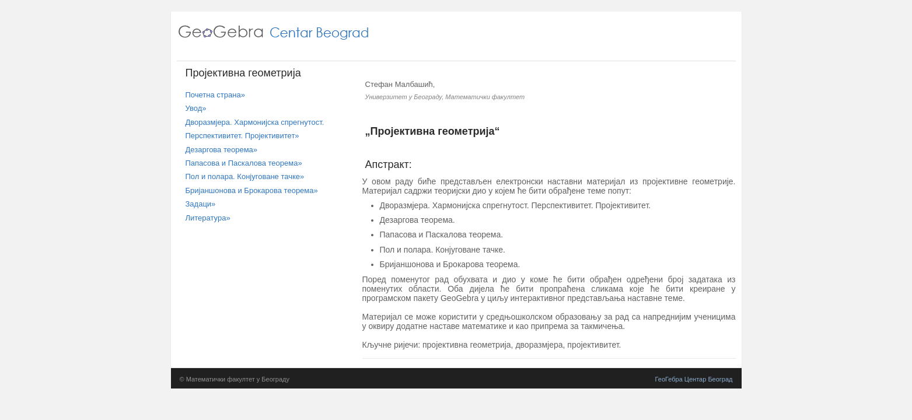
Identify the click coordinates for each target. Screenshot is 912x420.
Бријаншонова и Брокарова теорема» (252, 190)
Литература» (208, 218)
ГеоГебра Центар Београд (694, 379)
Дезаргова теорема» (222, 149)
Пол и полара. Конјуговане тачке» (245, 176)
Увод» (196, 108)
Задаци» (201, 204)
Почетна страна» (215, 94)
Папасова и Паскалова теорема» (244, 163)
